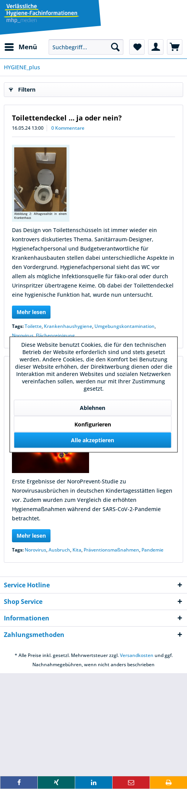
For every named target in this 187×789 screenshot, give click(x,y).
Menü (21, 46)
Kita (76, 550)
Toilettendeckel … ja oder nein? (67, 117)
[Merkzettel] (137, 47)
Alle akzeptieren (92, 440)
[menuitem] (20, 47)
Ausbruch (59, 550)
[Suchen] (115, 47)
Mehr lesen (31, 312)
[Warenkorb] (174, 47)
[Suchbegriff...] (86, 47)
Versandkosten (136, 655)
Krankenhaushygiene (68, 326)
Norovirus (23, 335)
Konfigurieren (92, 424)
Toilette (33, 326)
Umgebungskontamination (124, 326)
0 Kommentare (67, 128)
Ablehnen (92, 407)
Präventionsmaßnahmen (111, 550)
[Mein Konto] (155, 47)
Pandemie (152, 550)
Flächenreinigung (55, 335)
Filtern (22, 88)
